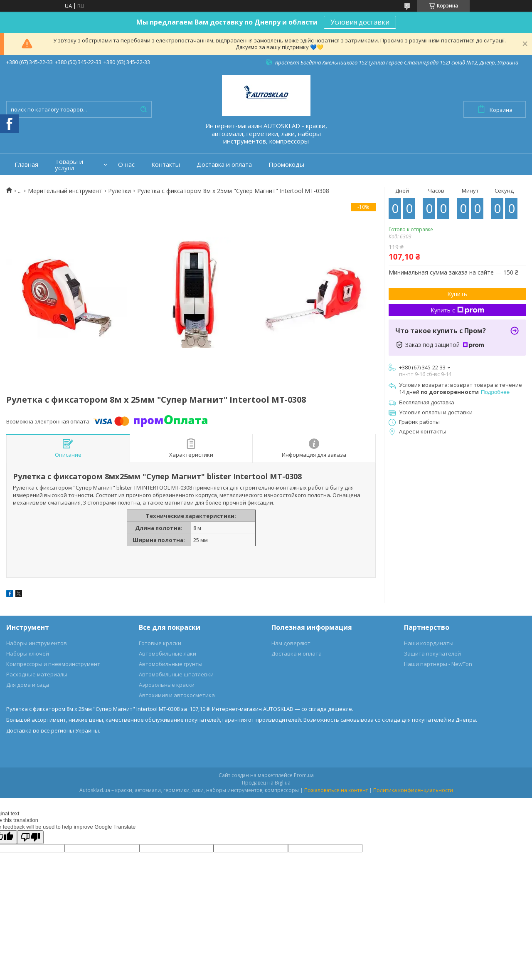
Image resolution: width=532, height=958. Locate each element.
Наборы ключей (27, 653)
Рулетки (119, 191)
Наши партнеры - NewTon (438, 664)
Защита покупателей (432, 653)
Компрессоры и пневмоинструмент (53, 664)
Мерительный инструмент (65, 191)
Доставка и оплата (224, 164)
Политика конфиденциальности (413, 790)
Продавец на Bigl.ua (266, 782)
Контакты (165, 164)
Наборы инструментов (36, 643)
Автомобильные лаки (167, 653)
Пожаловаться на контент (336, 790)
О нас (126, 164)
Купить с (457, 310)
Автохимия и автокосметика (177, 695)
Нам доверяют (290, 643)
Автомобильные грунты (170, 664)
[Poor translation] (30, 837)
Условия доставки (359, 22)
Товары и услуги (69, 164)
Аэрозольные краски (167, 684)
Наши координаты (428, 643)
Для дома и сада (27, 684)
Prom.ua (304, 775)
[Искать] (143, 109)
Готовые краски (160, 643)
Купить (457, 294)
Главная (26, 164)
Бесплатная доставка (426, 402)
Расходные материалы (36, 674)
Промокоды (286, 164)
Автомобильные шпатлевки (176, 674)
